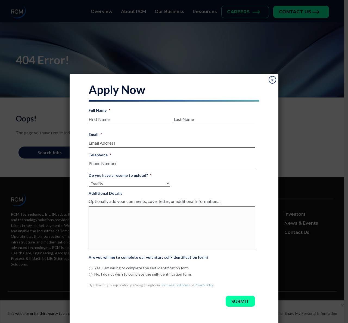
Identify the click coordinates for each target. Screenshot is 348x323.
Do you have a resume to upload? (120, 173)
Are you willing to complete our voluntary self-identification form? (148, 255)
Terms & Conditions (174, 283)
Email (95, 132)
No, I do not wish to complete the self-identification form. (143, 272)
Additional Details (105, 191)
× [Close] (272, 78)
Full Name (99, 108)
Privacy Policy (204, 283)
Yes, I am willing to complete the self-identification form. (141, 266)
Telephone (100, 153)
